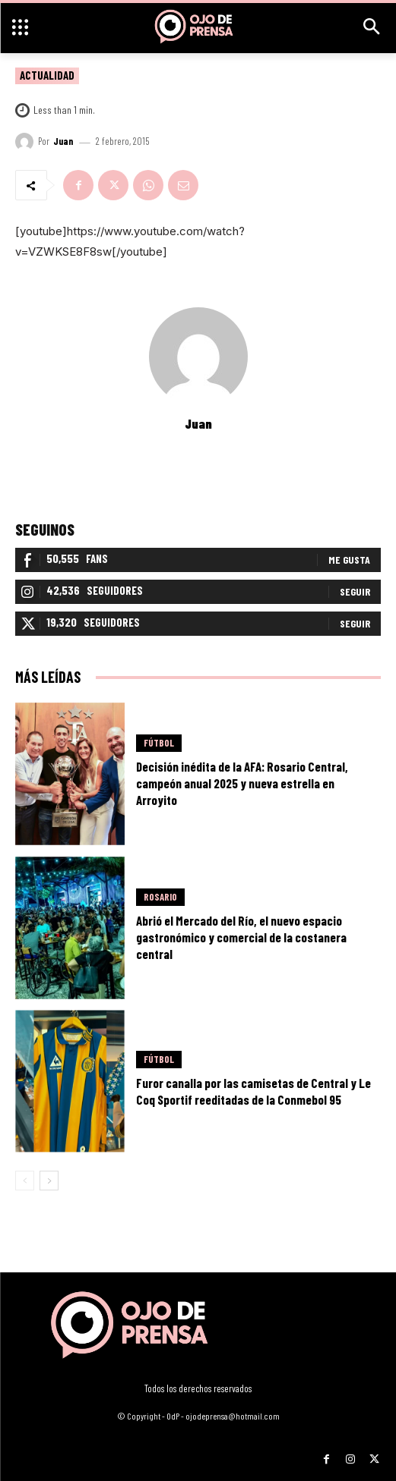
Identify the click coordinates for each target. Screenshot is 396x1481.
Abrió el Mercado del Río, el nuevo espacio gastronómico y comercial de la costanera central (241, 937)
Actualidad (47, 76)
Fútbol (159, 743)
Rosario (160, 897)
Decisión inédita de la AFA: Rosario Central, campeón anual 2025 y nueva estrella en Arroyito (242, 783)
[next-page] (49, 1180)
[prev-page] (24, 1180)
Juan (63, 141)
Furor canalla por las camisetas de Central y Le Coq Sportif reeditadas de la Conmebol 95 (253, 1091)
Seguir (355, 591)
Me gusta (349, 559)
